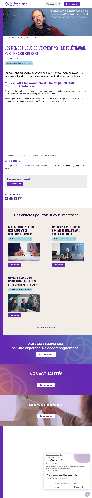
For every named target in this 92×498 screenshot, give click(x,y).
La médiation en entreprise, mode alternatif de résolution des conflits (21, 231)
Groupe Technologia (26, 165)
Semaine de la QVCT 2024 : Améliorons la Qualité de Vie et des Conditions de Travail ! (22, 281)
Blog (13, 38)
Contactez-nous (15, 183)
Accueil (7, 38)
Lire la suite (14, 265)
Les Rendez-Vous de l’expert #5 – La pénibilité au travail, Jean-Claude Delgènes (66, 231)
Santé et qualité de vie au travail (29, 38)
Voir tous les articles (46, 327)
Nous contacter (71, 4)
